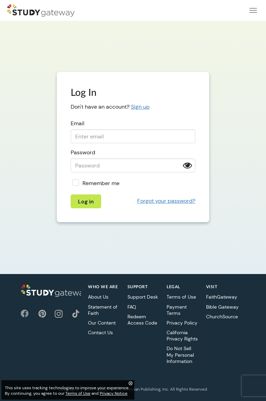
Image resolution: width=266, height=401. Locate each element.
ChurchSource (222, 316)
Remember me (100, 183)
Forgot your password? (166, 200)
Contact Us (100, 332)
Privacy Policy (182, 323)
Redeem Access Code (142, 319)
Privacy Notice (113, 393)
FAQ (131, 307)
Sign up (140, 106)
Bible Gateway (222, 307)
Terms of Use (181, 297)
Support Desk (142, 297)
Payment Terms (177, 310)
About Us (98, 297)
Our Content (102, 323)
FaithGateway (221, 297)
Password (83, 152)
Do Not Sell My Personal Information (180, 354)
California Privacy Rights (182, 335)
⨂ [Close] (130, 383)
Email (78, 123)
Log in (86, 201)
